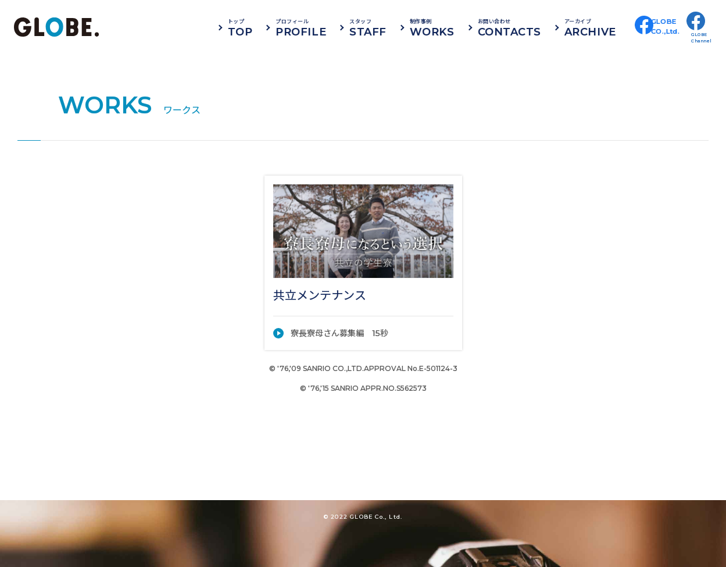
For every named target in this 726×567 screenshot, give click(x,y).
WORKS (459, 27)
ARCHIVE (617, 27)
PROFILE (328, 27)
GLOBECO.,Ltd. (669, 38)
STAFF (394, 27)
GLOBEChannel (701, 38)
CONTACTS (536, 27)
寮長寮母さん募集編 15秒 (339, 333)
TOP (267, 27)
